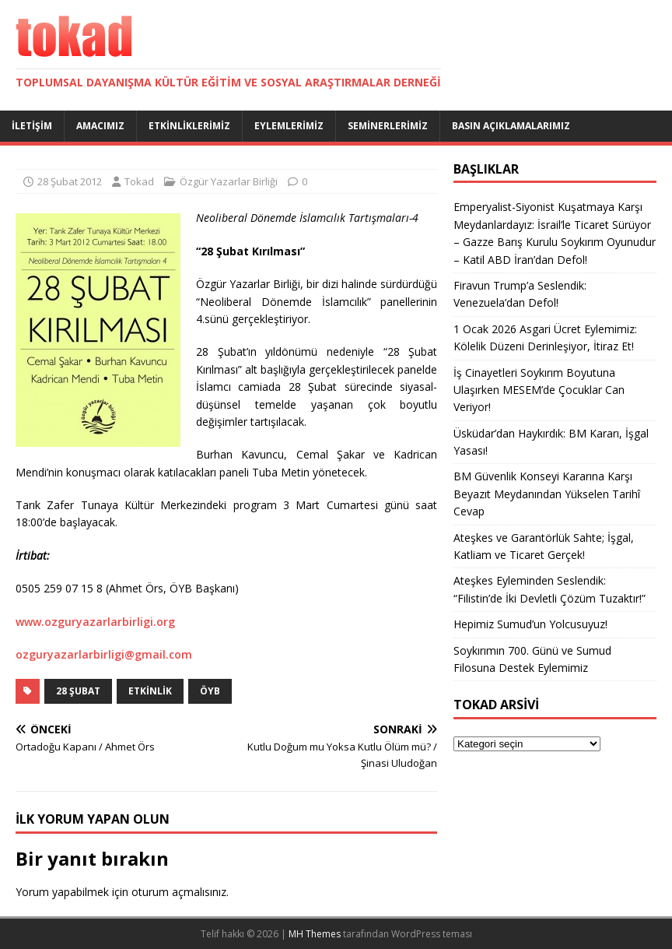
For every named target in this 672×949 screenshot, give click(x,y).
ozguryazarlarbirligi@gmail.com (104, 654)
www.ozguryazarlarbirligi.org (95, 621)
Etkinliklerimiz (189, 125)
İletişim (32, 125)
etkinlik (150, 691)
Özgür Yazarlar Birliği (229, 181)
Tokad (139, 181)
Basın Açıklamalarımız (511, 125)
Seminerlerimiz (388, 125)
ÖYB (210, 691)
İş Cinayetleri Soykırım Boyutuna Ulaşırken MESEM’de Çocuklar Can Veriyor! (539, 390)
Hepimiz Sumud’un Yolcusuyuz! (530, 624)
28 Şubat (78, 691)
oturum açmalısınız (178, 891)
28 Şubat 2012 (69, 181)
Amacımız (100, 125)
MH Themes (315, 933)
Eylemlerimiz (289, 125)
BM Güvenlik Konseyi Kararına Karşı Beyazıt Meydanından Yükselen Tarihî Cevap (546, 493)
